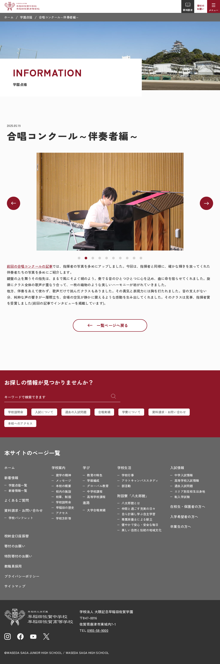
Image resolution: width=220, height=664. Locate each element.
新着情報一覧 (18, 490)
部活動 (126, 486)
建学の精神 (63, 475)
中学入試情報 (183, 475)
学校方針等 (63, 518)
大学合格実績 (96, 510)
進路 (86, 502)
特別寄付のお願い (18, 556)
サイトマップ (14, 586)
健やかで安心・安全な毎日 (140, 525)
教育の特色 (94, 475)
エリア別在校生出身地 (189, 491)
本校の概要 (63, 486)
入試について (44, 412)
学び (86, 467)
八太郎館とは (131, 503)
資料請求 (187, 7)
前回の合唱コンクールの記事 (29, 266)
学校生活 (124, 467)
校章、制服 (63, 497)
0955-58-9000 (97, 630)
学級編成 (93, 480)
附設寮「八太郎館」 (133, 495)
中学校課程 (94, 491)
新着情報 (11, 477)
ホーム (9, 17)
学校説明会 (15, 412)
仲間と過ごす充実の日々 (139, 508)
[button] (79, 258)
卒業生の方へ (180, 526)
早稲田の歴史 (65, 507)
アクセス (62, 513)
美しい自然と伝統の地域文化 (142, 530)
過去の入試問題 (76, 412)
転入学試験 (182, 497)
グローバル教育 (97, 486)
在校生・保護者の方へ (187, 506)
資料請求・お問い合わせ (169, 412)
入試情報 (177, 467)
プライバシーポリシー (21, 576)
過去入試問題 (183, 486)
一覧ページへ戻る (112, 325)
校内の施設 (63, 491)
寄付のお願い (200, 7)
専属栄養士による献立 (137, 519)
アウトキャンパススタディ (140, 480)
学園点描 (26, 17)
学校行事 (128, 475)
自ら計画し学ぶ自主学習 (139, 514)
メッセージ (63, 480)
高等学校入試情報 (186, 480)
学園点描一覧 (18, 485)
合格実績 (104, 412)
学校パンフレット (21, 518)
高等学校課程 (96, 497)
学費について (131, 412)
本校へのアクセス (20, 423)
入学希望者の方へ (184, 516)
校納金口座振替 (16, 535)
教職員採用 (13, 566)
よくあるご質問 (16, 500)
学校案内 (59, 467)
